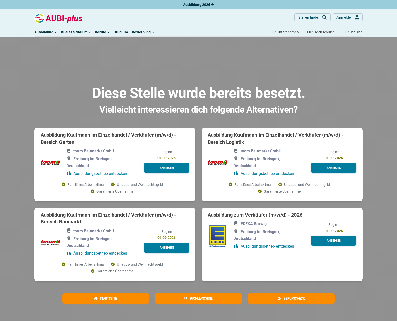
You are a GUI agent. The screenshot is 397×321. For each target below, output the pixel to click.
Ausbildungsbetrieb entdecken (100, 173)
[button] (45, 32)
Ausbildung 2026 (198, 5)
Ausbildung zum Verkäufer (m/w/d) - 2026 (255, 215)
